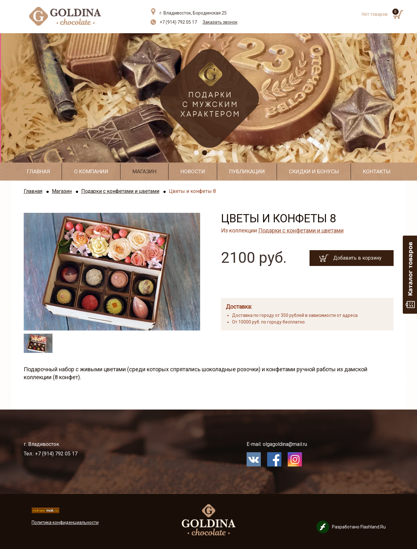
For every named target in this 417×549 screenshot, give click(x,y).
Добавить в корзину (357, 258)
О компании (91, 171)
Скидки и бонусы (314, 171)
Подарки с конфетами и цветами (120, 191)
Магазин (144, 171)
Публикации (247, 171)
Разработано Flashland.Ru (359, 526)
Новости (193, 171)
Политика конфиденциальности (65, 522)
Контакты (376, 171)
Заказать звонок (220, 22)
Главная (38, 171)
